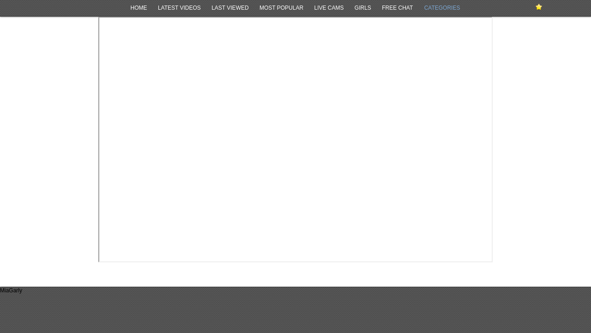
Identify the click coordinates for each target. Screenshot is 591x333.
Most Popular (281, 8)
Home (139, 8)
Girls (363, 8)
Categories (442, 8)
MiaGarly (11, 290)
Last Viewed (229, 8)
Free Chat (397, 8)
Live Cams (329, 8)
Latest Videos (179, 8)
